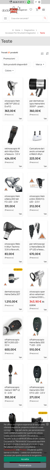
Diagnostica (29, 30)
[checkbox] (16, 58)
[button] (40, 2)
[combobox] (36, 2)
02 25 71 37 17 (18, 2)
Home (16, 30)
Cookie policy (10, 449)
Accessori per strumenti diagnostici (20, 33)
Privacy (23, 449)
